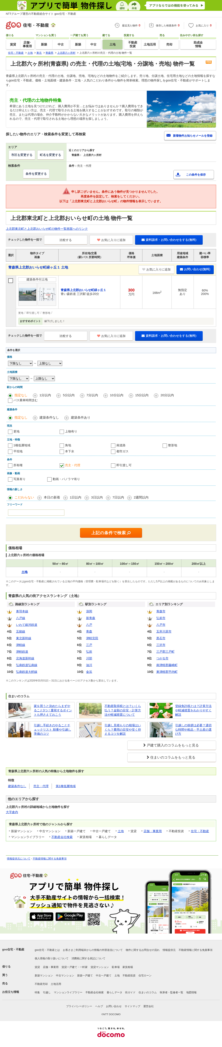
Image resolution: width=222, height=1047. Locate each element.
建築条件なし (49, 417)
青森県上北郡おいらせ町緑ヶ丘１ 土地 (38, 267)
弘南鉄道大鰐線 (26, 671)
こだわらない (24, 497)
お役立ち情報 (10, 992)
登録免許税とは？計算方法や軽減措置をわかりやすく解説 (193, 710)
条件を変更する (36, 173)
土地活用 (56, 984)
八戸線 (20, 618)
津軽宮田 (92, 638)
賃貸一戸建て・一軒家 (75, 967)
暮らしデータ (114, 992)
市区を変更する (22, 155)
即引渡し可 (124, 465)
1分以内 (45, 395)
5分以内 (68, 395)
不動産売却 (41, 984)
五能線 (20, 631)
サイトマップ (132, 1006)
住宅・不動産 (200, 831)
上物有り (71, 431)
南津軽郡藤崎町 (167, 665)
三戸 (89, 645)
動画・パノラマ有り (66, 479)
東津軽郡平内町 (167, 671)
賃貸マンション (100, 967)
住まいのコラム (148, 992)
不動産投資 (128, 975)
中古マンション (65, 975)
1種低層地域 (21, 445)
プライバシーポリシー (79, 1006)
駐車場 (116, 967)
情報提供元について (18, 858)
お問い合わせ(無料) (195, 269)
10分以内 (116, 395)
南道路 (121, 445)
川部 (89, 658)
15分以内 (142, 395)
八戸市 (160, 624)
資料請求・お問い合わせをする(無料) (169, 239)
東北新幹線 (23, 638)
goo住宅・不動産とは (47, 950)
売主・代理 (72, 465)
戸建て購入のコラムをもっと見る (173, 745)
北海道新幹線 (25, 658)
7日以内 (118, 497)
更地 (16, 431)
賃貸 (37, 967)
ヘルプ (99, 1006)
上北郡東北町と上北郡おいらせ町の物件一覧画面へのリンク (47, 228)
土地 (121, 831)
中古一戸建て (103, 975)
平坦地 (18, 451)
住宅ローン (145, 975)
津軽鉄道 (22, 651)
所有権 (18, 465)
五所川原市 (163, 631)
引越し (47, 992)
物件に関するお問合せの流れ (143, 950)
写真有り (19, 479)
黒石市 (160, 638)
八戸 (89, 624)
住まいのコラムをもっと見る (172, 757)
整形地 (172, 445)
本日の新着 (52, 497)
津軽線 (20, 645)
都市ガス (122, 451)
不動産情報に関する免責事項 (50, 858)
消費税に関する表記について (88, 958)
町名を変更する (50, 155)
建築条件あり (80, 417)
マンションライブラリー (68, 992)
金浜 (89, 671)
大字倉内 (12, 812)
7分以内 (92, 395)
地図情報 (191, 992)
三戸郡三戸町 (165, 651)
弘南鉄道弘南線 (26, 665)
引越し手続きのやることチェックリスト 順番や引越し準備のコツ (52, 729)
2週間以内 (141, 497)
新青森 (90, 618)
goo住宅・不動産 (13, 949)
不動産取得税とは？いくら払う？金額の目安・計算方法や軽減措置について (122, 710)
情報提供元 (169, 950)
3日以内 (97, 497)
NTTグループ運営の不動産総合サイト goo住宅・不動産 (41, 13)
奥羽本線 (22, 611)
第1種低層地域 (66, 786)
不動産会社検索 (62, 837)
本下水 (69, 451)
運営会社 (148, 1006)
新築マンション (44, 975)
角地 (68, 445)
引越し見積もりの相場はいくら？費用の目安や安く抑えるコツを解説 (122, 729)
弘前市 (160, 618)
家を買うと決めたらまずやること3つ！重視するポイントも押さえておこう (53, 710)
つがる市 (162, 658)
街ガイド (130, 992)
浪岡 (89, 611)
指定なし (21, 395)
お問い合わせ (114, 1006)
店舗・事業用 (153, 831)
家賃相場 (127, 967)
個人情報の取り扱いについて (52, 958)
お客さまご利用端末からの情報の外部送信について (93, 950)
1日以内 (75, 497)
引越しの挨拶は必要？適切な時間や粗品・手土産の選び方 (193, 729)
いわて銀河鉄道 (26, 624)
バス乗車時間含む (25, 400)
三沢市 (160, 645)
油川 (89, 665)
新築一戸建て (85, 975)
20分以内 (167, 395)
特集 (37, 992)
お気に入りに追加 (111, 240)
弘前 (89, 651)
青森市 (160, 611)
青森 (89, 631)
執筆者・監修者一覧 (171, 992)
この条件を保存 (196, 174)
